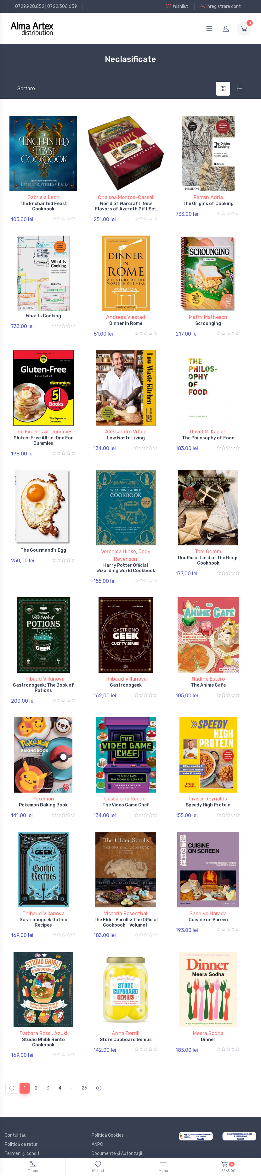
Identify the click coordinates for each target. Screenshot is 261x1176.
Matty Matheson (208, 315)
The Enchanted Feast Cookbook (43, 206)
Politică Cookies (108, 1116)
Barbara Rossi (36, 1017)
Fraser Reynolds (208, 787)
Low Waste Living (126, 433)
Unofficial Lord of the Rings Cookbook (208, 553)
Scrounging (208, 321)
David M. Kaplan (208, 427)
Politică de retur (21, 1125)
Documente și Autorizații (117, 1134)
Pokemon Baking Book (43, 793)
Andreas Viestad (125, 315)
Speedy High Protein (208, 793)
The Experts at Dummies (43, 427)
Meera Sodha (208, 1017)
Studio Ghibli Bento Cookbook (43, 1026)
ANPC (97, 1125)
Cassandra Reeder (125, 787)
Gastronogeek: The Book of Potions (43, 678)
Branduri (13, 1143)
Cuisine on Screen (208, 905)
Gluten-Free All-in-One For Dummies (43, 436)
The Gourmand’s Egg (43, 543)
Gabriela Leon (43, 197)
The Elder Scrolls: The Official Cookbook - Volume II (126, 908)
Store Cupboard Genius (126, 1023)
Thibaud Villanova (43, 670)
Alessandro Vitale (125, 427)
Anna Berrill (125, 1017)
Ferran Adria (208, 197)
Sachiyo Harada (208, 899)
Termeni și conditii (23, 1134)
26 (84, 1069)
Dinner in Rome (125, 321)
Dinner (208, 1023)
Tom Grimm (208, 545)
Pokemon (43, 787)
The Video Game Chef (125, 793)
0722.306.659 (62, 6)
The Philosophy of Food (208, 433)
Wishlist (177, 6)
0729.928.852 (29, 6)
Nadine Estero (208, 670)
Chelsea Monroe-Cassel (125, 197)
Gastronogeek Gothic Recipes (43, 908)
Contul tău (15, 1116)
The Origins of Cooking (208, 203)
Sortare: (21, 89)
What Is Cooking (43, 313)
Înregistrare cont (220, 6)
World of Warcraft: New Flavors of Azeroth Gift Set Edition (125, 209)
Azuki (60, 1017)
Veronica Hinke (118, 545)
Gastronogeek (126, 676)
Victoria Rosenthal (125, 899)
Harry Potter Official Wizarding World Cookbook (125, 561)
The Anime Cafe (208, 676)
